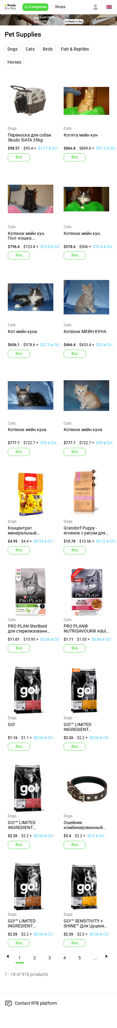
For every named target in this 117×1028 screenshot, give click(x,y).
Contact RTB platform (36, 1003)
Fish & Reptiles (75, 49)
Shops (60, 7)
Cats (30, 49)
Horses (14, 62)
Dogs (12, 49)
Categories (38, 7)
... (95, 958)
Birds (48, 49)
